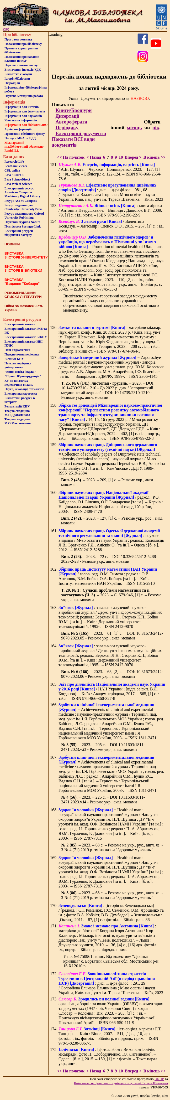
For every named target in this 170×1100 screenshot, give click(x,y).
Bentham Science (16, 166)
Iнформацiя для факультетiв (24, 111)
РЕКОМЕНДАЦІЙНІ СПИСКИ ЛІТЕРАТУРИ (23, 295)
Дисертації (67, 116)
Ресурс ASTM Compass (20, 201)
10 (121, 157)
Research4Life (14, 161)
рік (155, 127)
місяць (134, 127)
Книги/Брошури (74, 110)
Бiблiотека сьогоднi (18, 74)
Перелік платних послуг (21, 65)
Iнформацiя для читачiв (21, 107)
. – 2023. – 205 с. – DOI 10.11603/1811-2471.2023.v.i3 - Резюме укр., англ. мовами (103, 747)
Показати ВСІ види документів (73, 142)
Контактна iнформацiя (20, 120)
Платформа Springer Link (22, 226)
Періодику (67, 127)
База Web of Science (18, 184)
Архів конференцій (18, 129)
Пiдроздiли (12, 83)
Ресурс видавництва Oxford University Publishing (24, 215)
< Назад (93, 157)
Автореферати (71, 122)
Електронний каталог (20, 324)
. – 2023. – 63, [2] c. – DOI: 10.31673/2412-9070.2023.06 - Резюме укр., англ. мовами (112, 674)
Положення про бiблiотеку (23, 44)
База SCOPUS (14, 175)
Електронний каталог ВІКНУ (25, 337)
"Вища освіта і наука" (20, 372)
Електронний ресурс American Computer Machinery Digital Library (22, 192)
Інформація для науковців (23, 116)
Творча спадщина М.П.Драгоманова (17, 413)
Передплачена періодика (21, 354)
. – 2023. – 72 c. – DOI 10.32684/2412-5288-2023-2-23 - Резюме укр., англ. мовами (109, 559)
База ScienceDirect (17, 179)
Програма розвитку (18, 39)
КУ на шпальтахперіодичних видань (18, 382)
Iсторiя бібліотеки (17, 78)
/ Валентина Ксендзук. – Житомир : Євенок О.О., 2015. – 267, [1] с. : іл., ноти (111, 226)
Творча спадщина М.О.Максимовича (17, 421)
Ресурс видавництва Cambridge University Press (23, 207)
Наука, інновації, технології (24, 389)
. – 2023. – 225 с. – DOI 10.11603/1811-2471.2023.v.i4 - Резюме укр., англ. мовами (103, 799)
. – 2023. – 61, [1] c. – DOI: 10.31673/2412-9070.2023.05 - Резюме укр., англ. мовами (112, 635)
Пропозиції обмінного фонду (24, 134)
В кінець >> (154, 157)
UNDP (159, 1079)
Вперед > (133, 157)
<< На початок (70, 157)
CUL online (12, 170)
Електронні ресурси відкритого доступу (18, 233)
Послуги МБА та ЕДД (20, 138)
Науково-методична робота (23, 96)
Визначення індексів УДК (22, 69)
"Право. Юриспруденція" (22, 376)
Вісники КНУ (14, 359)
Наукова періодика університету (17, 365)
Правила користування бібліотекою (21, 50)
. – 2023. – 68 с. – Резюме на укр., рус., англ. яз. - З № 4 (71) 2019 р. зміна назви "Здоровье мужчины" (112, 847)
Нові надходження (17, 350)
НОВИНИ (12, 244)
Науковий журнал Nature (22, 222)
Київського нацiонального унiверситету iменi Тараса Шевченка (121, 1083)
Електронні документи (81, 133)
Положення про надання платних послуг (21, 59)
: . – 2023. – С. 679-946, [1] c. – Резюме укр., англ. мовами (111, 595)
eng (6, 28)
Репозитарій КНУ (17, 406)
